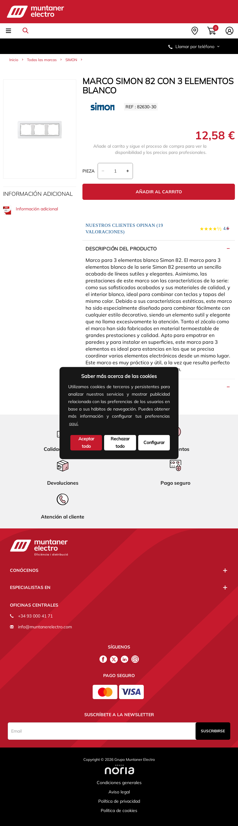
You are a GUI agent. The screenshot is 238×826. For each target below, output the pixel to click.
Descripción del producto (121, 249)
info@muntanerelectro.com (45, 627)
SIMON (71, 59)
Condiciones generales (119, 782)
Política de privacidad (119, 801)
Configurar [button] (154, 442)
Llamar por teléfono (194, 46)
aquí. (73, 423)
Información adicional (30, 210)
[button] (81, 424)
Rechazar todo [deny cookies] (120, 442)
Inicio (13, 59)
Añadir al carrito (159, 192)
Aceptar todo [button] (86, 442)
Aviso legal (119, 792)
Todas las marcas (42, 59)
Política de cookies (119, 810)
